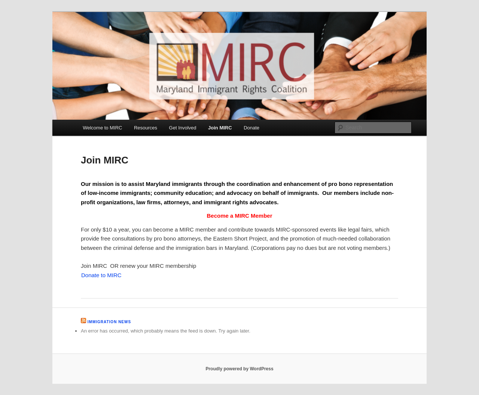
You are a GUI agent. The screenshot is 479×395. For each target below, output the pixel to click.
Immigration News (109, 322)
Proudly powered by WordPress (239, 368)
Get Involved (182, 128)
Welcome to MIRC (102, 128)
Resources (145, 128)
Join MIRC (220, 128)
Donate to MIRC (101, 275)
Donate (251, 128)
